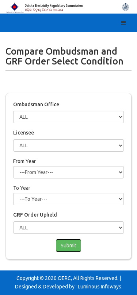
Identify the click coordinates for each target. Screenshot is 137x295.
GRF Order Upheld (35, 215)
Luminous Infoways (99, 287)
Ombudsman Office (36, 104)
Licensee (23, 133)
